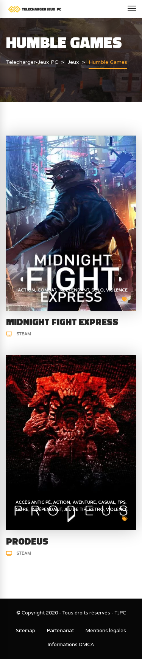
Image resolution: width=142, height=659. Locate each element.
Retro (96, 509)
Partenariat (60, 631)
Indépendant (73, 290)
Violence (117, 290)
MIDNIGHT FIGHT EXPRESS (62, 322)
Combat (46, 290)
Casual (106, 502)
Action (26, 290)
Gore (22, 509)
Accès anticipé (33, 502)
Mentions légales (106, 631)
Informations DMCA (71, 645)
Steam (23, 334)
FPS (121, 502)
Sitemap (25, 631)
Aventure (84, 502)
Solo (97, 290)
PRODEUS (27, 541)
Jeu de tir (75, 509)
